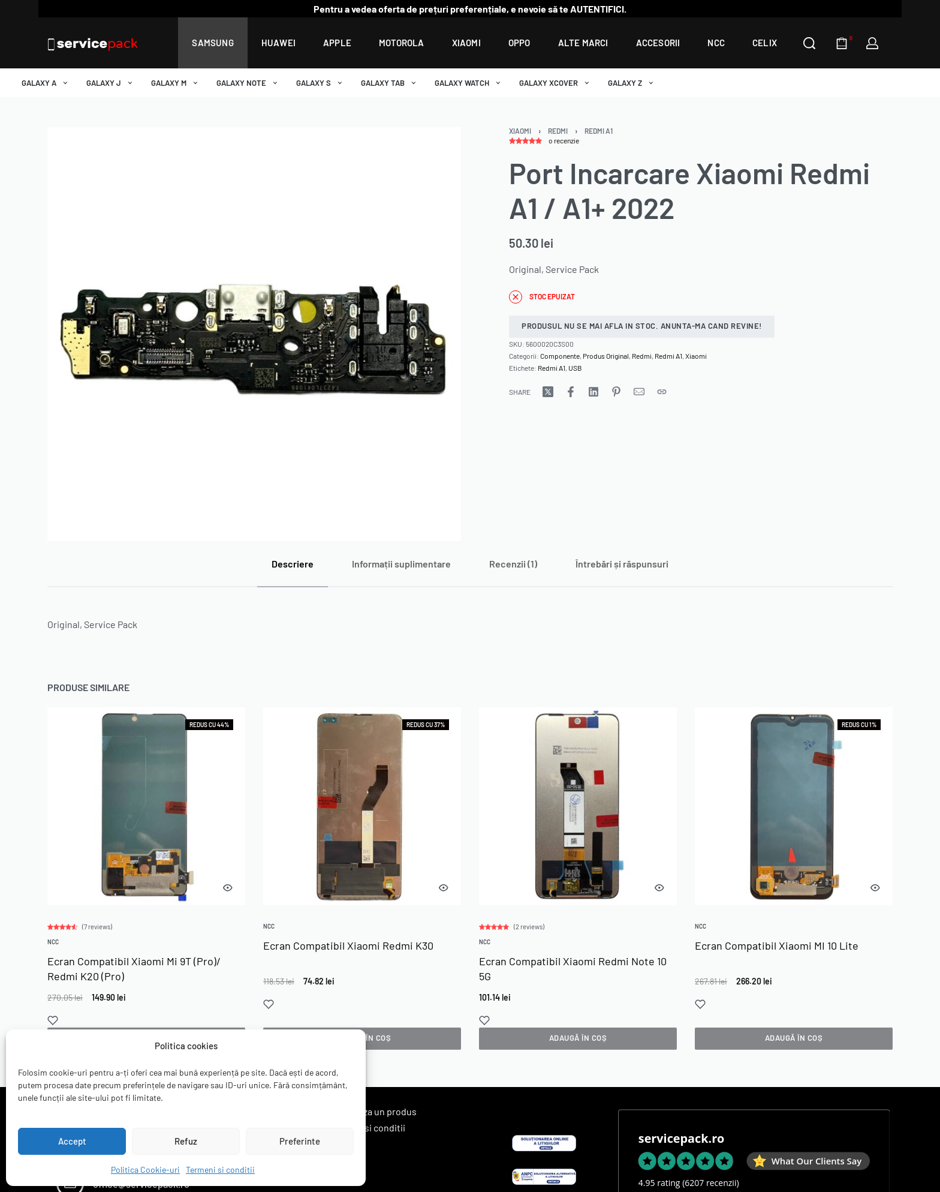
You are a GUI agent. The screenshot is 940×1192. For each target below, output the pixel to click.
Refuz (185, 1141)
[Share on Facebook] (570, 391)
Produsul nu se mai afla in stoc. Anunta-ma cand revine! (642, 326)
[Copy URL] (661, 391)
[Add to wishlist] (53, 1021)
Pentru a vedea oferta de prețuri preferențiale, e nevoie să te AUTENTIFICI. (470, 8)
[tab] (292, 563)
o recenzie (564, 140)
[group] (146, 808)
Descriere (293, 563)
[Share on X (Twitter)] (548, 391)
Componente (560, 356)
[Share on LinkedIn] (593, 391)
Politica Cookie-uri (145, 1169)
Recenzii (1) (513, 563)
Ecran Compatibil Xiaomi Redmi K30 (348, 949)
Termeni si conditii (220, 1169)
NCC (53, 944)
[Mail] (639, 391)
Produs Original (606, 356)
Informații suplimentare (401, 563)
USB (575, 368)
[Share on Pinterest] (616, 391)
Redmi (558, 131)
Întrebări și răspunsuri (622, 563)
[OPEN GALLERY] (254, 334)
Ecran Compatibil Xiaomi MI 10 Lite (777, 957)
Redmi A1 (599, 131)
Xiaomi (520, 131)
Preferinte (299, 1141)
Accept (72, 1141)
